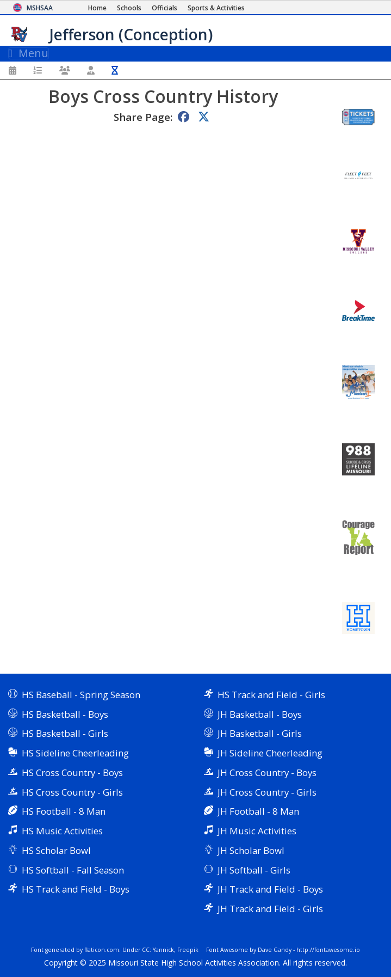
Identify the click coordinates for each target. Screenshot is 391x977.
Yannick (163, 950)
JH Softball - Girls (254, 870)
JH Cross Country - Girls (267, 792)
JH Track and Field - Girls (270, 908)
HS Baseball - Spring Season (81, 694)
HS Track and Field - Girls (271, 694)
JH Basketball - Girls (260, 733)
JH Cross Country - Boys (267, 772)
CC (146, 950)
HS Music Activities (62, 831)
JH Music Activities (257, 831)
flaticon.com (101, 950)
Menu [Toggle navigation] (28, 53)
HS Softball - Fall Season (73, 870)
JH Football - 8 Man (258, 811)
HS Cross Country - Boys (72, 772)
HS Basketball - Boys (65, 714)
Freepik (187, 950)
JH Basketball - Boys (260, 714)
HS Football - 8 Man (63, 811)
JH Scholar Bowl (251, 850)
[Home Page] (97, 8)
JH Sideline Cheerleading (270, 753)
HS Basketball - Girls (65, 733)
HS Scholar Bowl (56, 850)
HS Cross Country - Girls (72, 792)
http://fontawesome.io (328, 950)
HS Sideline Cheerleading (75, 753)
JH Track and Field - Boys (270, 889)
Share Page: (143, 117)
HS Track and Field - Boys (75, 889)
